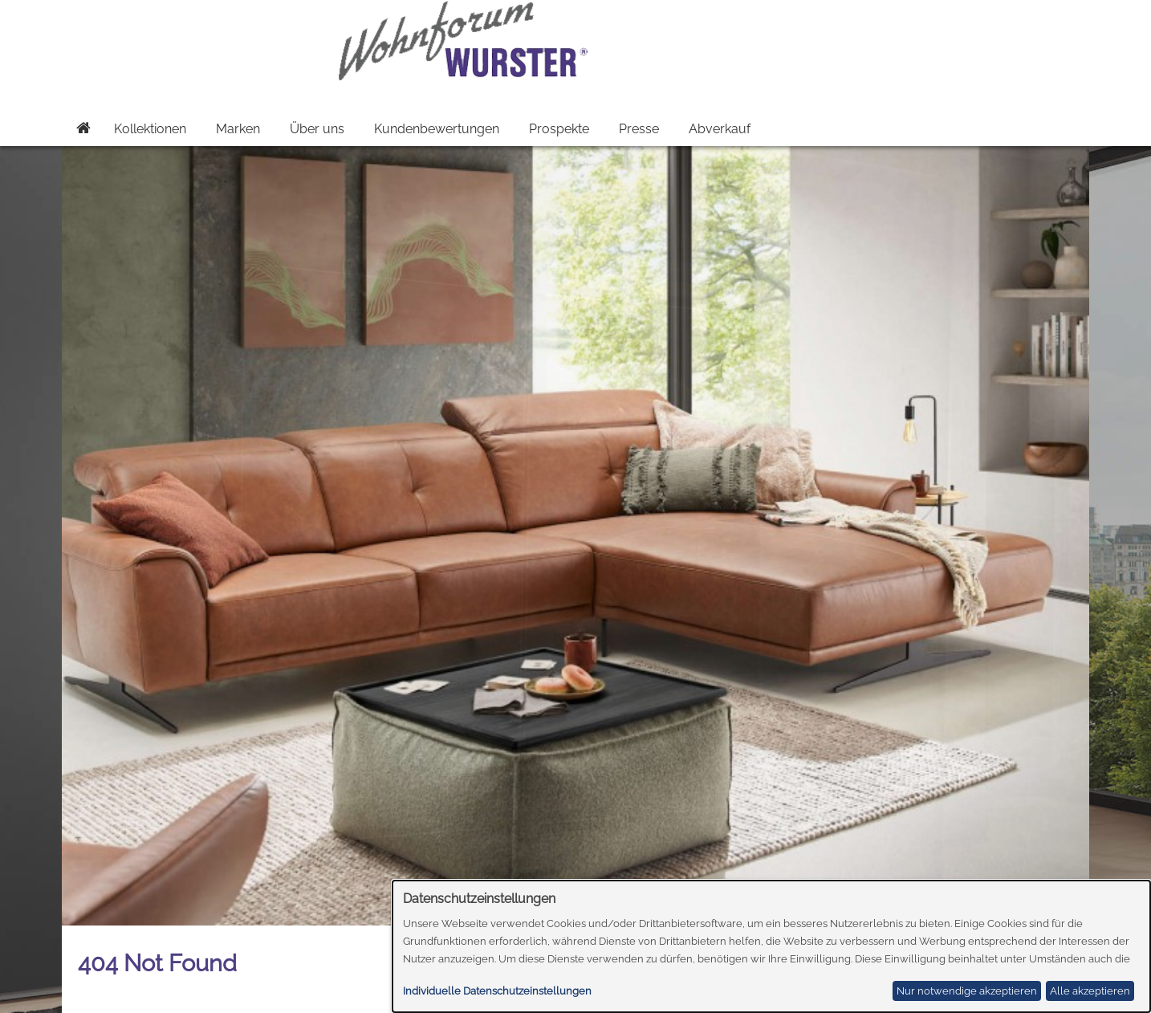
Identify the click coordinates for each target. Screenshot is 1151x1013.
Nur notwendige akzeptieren (967, 991)
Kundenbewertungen (436, 128)
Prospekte (559, 128)
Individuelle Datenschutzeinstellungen (497, 991)
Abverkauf (719, 128)
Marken (238, 128)
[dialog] (772, 946)
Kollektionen (150, 128)
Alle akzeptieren (1090, 991)
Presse (639, 128)
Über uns (317, 128)
